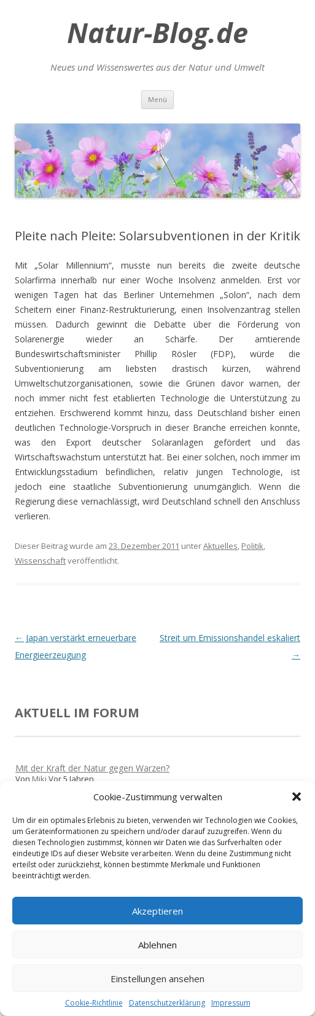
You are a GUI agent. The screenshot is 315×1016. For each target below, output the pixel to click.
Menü (157, 99)
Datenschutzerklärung (167, 1003)
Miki (39, 778)
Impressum (231, 1003)
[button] (296, 796)
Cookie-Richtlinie (94, 1003)
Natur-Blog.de (157, 32)
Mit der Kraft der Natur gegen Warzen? (92, 768)
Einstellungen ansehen (157, 978)
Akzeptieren (157, 911)
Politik (252, 545)
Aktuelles (220, 545)
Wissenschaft (40, 560)
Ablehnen (157, 945)
